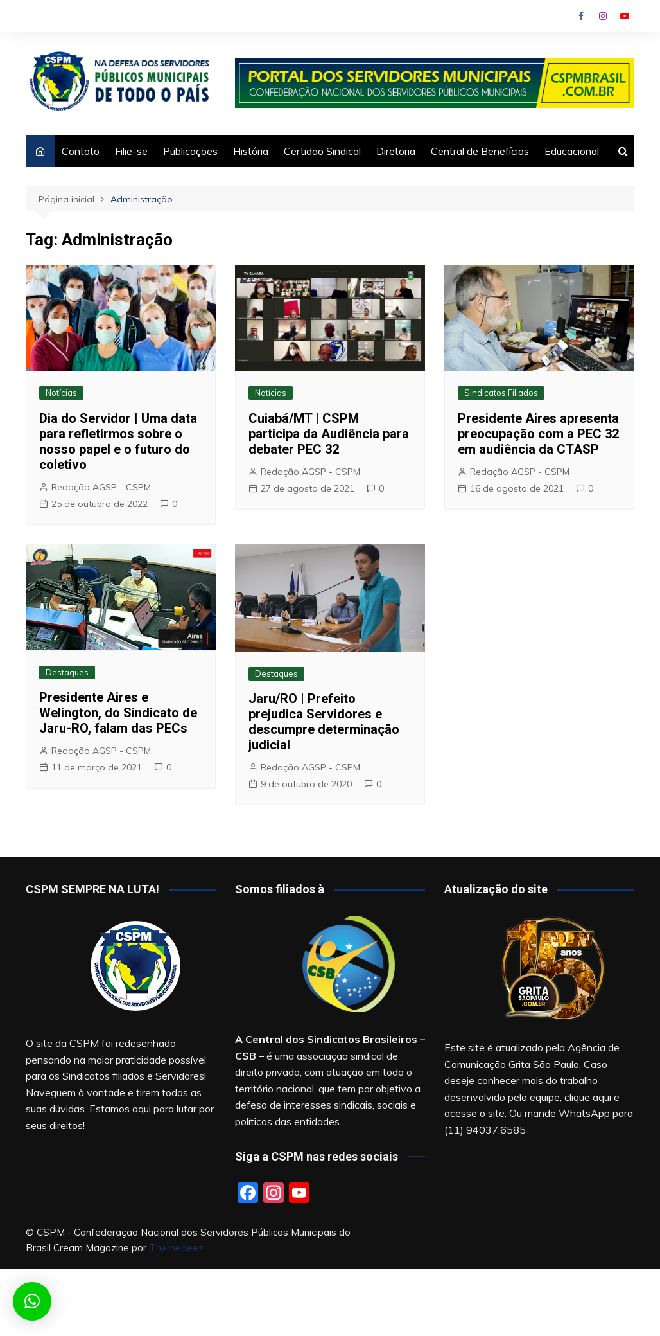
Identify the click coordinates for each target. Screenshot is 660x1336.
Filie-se (131, 151)
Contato (81, 151)
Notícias (61, 392)
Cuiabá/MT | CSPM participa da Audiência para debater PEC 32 (328, 434)
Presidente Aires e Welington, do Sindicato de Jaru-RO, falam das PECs (118, 713)
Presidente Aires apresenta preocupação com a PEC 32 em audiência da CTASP (538, 434)
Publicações (190, 151)
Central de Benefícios (480, 151)
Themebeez (176, 1248)
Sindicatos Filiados (501, 392)
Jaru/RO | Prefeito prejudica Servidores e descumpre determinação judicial (323, 722)
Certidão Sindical (322, 151)
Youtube (624, 16)
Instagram (602, 16)
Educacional (571, 151)
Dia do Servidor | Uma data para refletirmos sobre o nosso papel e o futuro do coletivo (118, 441)
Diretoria (395, 151)
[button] (32, 1301)
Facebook (581, 16)
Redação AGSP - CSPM (101, 487)
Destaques (67, 672)
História (250, 151)
